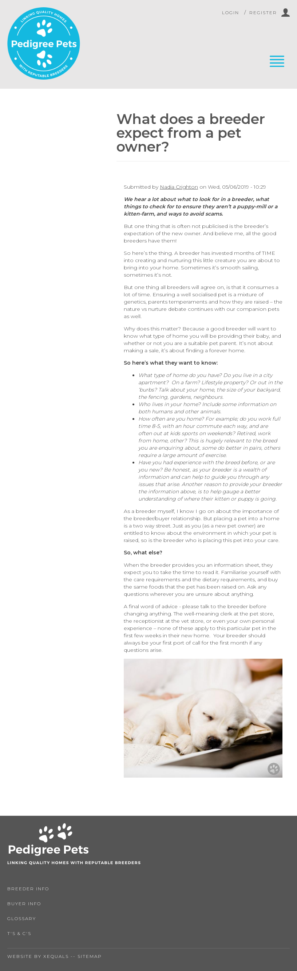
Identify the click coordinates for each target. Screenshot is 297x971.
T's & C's (19, 933)
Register (263, 12)
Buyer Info (24, 903)
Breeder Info (28, 888)
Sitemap (90, 956)
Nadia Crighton (179, 187)
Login (230, 12)
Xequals (56, 956)
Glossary (21, 918)
